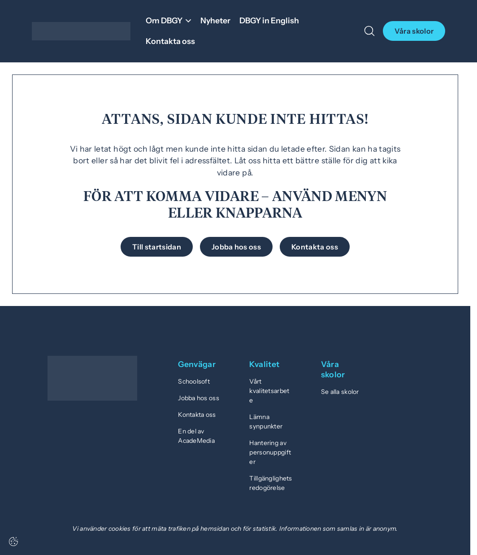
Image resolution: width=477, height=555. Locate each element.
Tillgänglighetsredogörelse (270, 483)
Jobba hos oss (198, 398)
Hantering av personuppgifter (270, 452)
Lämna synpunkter (265, 421)
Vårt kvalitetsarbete (269, 390)
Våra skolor (414, 30)
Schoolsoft (194, 381)
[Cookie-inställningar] (13, 541)
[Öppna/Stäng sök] (369, 31)
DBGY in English (269, 20)
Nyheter (215, 20)
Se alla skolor (340, 392)
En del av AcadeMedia (196, 436)
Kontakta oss (170, 41)
